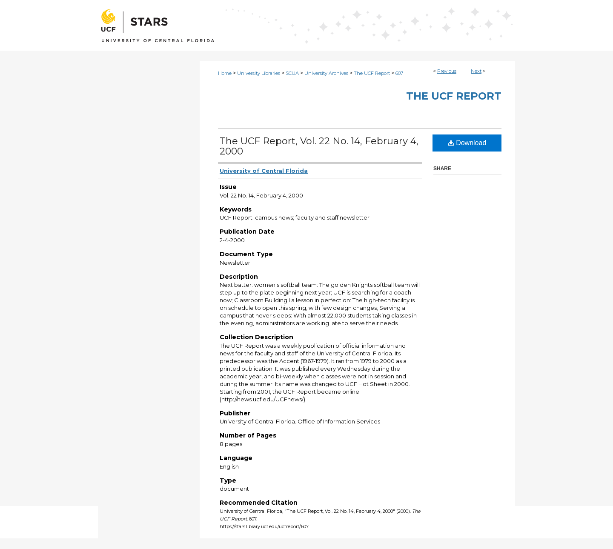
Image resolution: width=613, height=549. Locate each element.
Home (225, 73)
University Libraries (258, 73)
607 (399, 73)
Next (476, 71)
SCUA (292, 73)
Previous (446, 71)
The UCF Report (372, 73)
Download (467, 142)
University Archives (326, 73)
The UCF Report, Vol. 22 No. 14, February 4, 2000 (319, 146)
